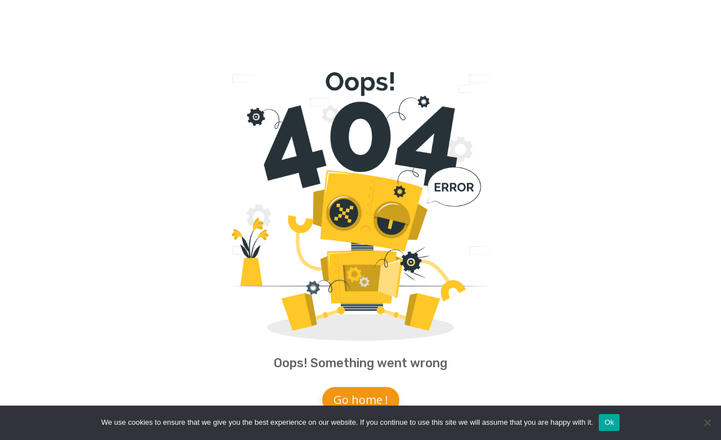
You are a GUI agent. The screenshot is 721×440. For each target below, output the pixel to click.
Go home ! (360, 399)
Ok (609, 422)
